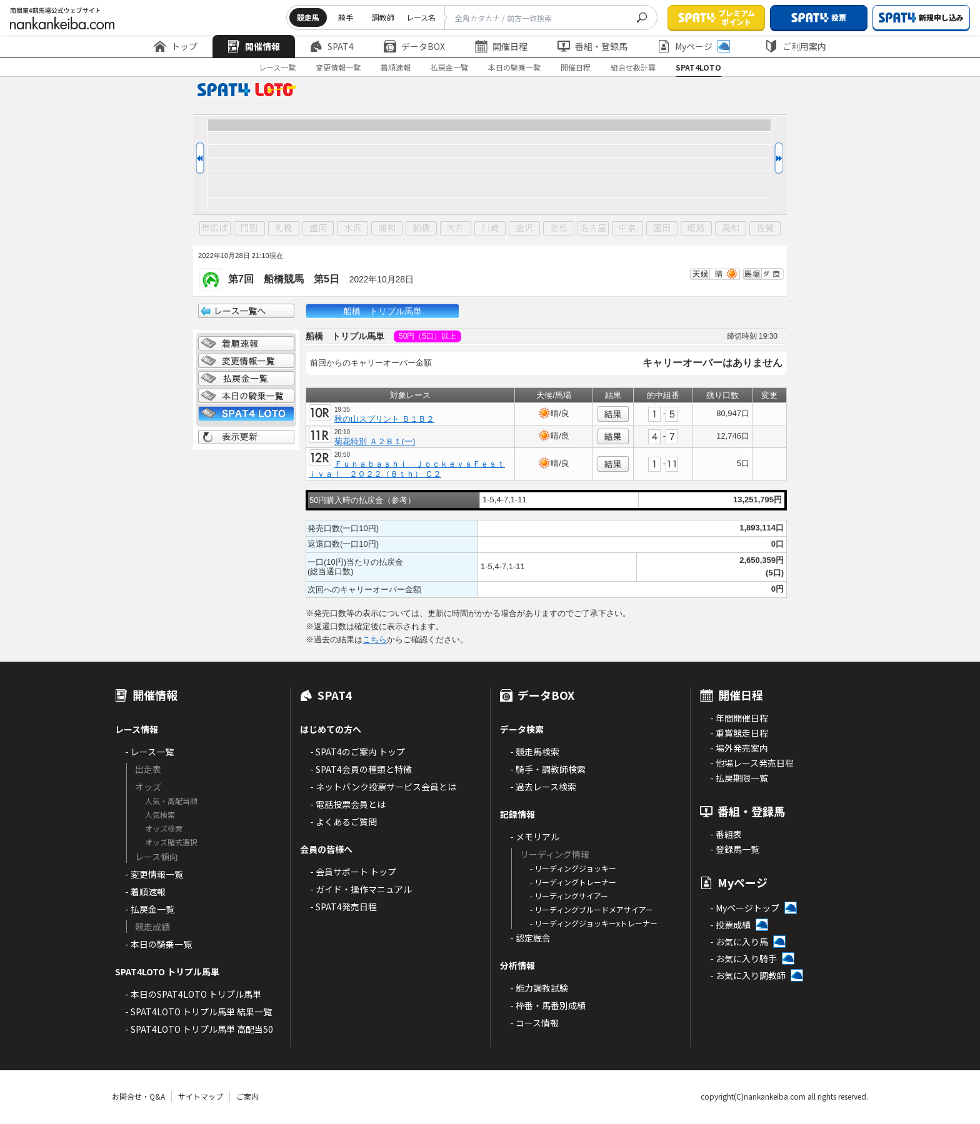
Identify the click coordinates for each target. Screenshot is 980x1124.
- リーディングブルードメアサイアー (591, 909)
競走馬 (308, 17)
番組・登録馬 (593, 46)
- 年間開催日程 (739, 718)
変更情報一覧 (338, 67)
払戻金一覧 (449, 67)
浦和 (386, 228)
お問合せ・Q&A (138, 1096)
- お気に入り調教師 (748, 975)
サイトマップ (200, 1096)
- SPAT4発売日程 (343, 906)
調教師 (383, 17)
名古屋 (593, 228)
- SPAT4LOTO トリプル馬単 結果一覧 (198, 1011)
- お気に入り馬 (739, 941)
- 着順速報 (145, 891)
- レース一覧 (149, 751)
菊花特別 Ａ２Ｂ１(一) (374, 441)
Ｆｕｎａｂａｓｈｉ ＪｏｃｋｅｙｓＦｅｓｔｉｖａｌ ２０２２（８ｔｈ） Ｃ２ (407, 469)
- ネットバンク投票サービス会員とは (383, 786)
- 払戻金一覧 (149, 909)
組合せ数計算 (633, 67)
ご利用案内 (795, 46)
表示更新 (246, 437)
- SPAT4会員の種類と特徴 (361, 769)
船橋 (421, 228)
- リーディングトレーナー (573, 882)
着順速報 (396, 67)
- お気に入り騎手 (743, 958)
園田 (662, 228)
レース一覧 (277, 67)
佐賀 (765, 228)
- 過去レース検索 (543, 786)
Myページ (694, 46)
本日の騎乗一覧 (514, 67)
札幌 (283, 228)
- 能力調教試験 (539, 988)
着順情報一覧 (246, 343)
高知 (730, 228)
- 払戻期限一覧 (739, 778)
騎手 (345, 17)
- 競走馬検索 (534, 751)
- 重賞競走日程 (739, 733)
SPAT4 (332, 46)
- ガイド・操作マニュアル (361, 889)
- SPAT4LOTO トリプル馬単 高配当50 (199, 1029)
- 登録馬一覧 (734, 849)
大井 (455, 228)
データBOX (414, 46)
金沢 (524, 228)
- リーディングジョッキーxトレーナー (594, 923)
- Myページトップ (744, 908)
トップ (176, 46)
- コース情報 (534, 1023)
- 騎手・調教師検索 (548, 769)
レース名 (421, 17)
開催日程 (501, 46)
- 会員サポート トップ (353, 871)
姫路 (696, 228)
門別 (249, 228)
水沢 (352, 228)
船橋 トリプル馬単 (382, 311)
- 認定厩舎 (530, 938)
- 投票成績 (730, 924)
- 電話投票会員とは (348, 804)
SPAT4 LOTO (246, 413)
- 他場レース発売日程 (752, 763)
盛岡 (318, 228)
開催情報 (254, 46)
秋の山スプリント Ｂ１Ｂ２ (384, 419)
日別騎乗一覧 (246, 396)
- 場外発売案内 (739, 748)
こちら (374, 639)
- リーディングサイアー (569, 895)
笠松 (558, 228)
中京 (627, 228)
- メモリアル (534, 836)
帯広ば (215, 228)
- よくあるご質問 (343, 821)
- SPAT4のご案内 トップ (357, 751)
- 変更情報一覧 (154, 874)
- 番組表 (726, 834)
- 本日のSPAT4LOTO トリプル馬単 (193, 994)
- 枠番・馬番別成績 (548, 1005)
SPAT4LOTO (698, 67)
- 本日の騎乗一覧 (158, 944)
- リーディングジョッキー (573, 868)
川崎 (490, 228)
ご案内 (247, 1096)
